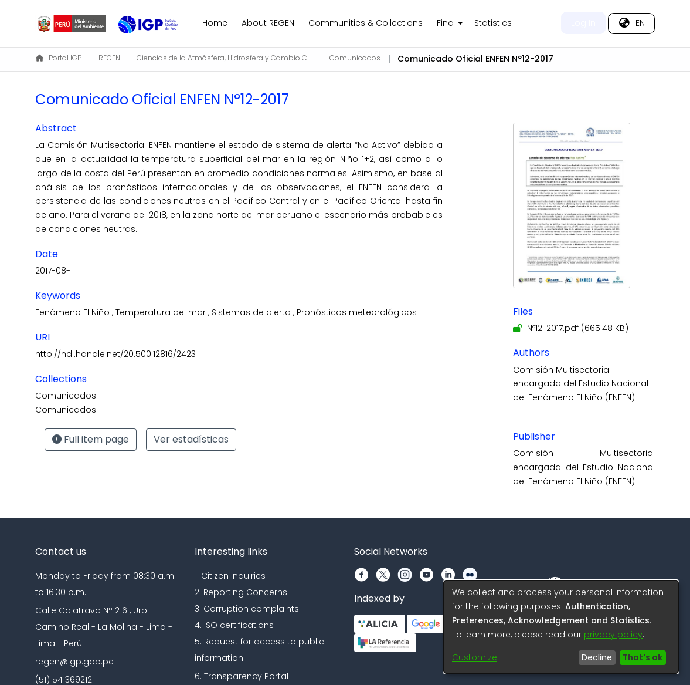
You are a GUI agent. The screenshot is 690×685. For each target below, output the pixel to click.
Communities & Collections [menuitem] (365, 23)
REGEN (109, 58)
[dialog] (561, 627)
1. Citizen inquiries (230, 576)
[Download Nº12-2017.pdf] (570, 328)
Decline (597, 657)
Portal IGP (58, 58)
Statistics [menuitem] (493, 23)
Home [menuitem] (214, 23)
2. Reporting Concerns (241, 592)
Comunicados (354, 58)
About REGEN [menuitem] (268, 23)
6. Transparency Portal (241, 676)
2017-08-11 (55, 270)
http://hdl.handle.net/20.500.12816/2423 (115, 354)
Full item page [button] (90, 439)
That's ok (642, 657)
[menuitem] (448, 23)
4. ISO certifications (234, 625)
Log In (583, 23)
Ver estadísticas (191, 439)
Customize (474, 657)
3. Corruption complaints (247, 609)
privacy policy (613, 634)
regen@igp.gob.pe (74, 661)
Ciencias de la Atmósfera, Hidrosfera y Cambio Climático (224, 58)
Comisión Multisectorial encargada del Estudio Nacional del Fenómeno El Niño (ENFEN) (580, 384)
